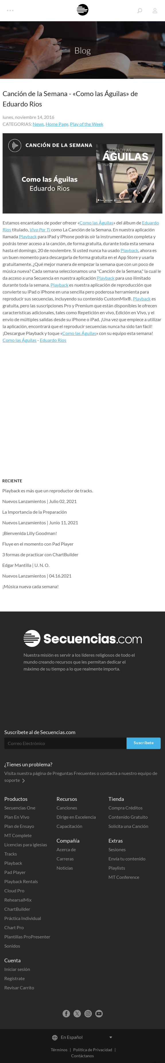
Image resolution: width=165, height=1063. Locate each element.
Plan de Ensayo (19, 826)
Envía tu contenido (126, 858)
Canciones (67, 807)
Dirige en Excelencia (76, 817)
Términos (59, 1049)
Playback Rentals (21, 881)
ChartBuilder (17, 909)
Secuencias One (19, 807)
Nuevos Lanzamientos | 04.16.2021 (36, 575)
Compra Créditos (125, 807)
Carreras (65, 858)
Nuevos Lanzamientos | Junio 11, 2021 (40, 522)
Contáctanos (82, 1055)
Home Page (57, 124)
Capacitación (69, 826)
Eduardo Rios (53, 340)
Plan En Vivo (16, 817)
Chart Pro (14, 927)
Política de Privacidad (92, 1049)
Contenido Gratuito (128, 817)
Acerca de (66, 849)
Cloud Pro (14, 890)
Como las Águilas (96, 222)
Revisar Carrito (19, 987)
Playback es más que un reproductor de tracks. (47, 490)
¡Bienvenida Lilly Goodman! (29, 533)
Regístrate (14, 978)
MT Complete (18, 835)
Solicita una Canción (128, 826)
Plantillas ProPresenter (27, 936)
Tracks (10, 853)
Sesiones (117, 849)
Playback (28, 236)
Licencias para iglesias (25, 844)
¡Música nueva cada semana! (30, 586)
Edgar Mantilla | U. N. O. (25, 565)
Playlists (116, 867)
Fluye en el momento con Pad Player (37, 543)
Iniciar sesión (17, 969)
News (38, 124)
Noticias (65, 867)
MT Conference (123, 877)
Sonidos (12, 945)
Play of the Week (86, 124)
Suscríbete (144, 742)
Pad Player (15, 872)
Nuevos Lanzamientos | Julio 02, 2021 (39, 501)
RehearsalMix (18, 899)
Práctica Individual (22, 918)
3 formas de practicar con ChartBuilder (40, 554)
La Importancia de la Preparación (34, 512)
